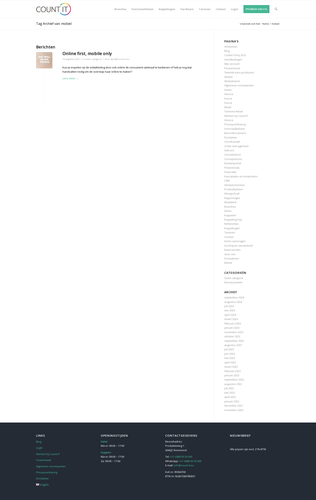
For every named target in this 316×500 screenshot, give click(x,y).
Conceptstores (233, 159)
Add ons (229, 150)
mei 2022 (229, 392)
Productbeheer (233, 189)
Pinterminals (232, 167)
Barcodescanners (235, 133)
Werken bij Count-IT (236, 116)
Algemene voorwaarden (239, 85)
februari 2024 (232, 323)
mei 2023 (229, 358)
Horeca (228, 94)
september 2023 (234, 341)
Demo (228, 211)
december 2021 (233, 405)
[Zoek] (276, 9)
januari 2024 (231, 327)
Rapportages (232, 198)
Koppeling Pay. (233, 219)
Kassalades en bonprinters (241, 176)
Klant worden (232, 250)
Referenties (231, 224)
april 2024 (230, 315)
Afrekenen (230, 46)
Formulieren (231, 258)
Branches (230, 206)
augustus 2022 (233, 384)
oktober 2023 (232, 336)
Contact (229, 237)
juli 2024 (229, 306)
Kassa (228, 98)
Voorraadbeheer (234, 129)
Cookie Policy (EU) (235, 55)
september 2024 (234, 297)
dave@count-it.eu (119, 59)
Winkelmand (232, 81)
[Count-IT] (55, 9)
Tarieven (229, 232)
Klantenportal (232, 163)
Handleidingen (233, 59)
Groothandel (232, 141)
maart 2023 (231, 366)
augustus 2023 (233, 345)
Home (228, 90)
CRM (227, 180)
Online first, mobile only (87, 53)
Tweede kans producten (239, 72)
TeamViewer (43, 460)
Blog (227, 51)
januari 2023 (231, 375)
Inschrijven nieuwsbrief (238, 245)
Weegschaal (231, 193)
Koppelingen (232, 228)
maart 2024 (231, 319)
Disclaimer (230, 137)
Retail (227, 107)
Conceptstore (232, 154)
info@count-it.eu (184, 465)
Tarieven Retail (233, 111)
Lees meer (70, 78)
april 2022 (230, 397)
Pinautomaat (232, 68)
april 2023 (230, 362)
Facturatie (230, 172)
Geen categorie (93, 59)
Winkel (228, 77)
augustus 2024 (233, 302)
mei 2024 (229, 310)
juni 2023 (229, 354)
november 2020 (233, 410)
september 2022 (234, 379)
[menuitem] (120, 9)
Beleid (228, 263)
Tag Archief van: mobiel (54, 23)
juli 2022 (229, 388)
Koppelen (230, 215)
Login (39, 448)
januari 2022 (231, 401)
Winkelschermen (234, 185)
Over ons (230, 254)
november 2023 (233, 332)
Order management (236, 146)
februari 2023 (232, 371)
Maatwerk (230, 202)
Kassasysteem (233, 282)
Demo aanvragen (235, 241)
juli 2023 (229, 349)
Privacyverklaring (234, 124)
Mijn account (232, 64)
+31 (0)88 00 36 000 (181, 456)
